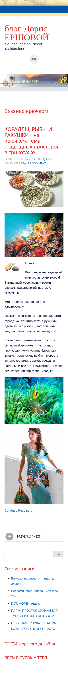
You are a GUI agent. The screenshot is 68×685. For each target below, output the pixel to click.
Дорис (48, 159)
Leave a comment (33, 163)
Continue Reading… (18, 510)
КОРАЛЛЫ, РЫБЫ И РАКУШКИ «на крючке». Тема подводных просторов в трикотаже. (32, 141)
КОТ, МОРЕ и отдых (25, 603)
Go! (58, 554)
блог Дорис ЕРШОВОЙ (27, 32)
